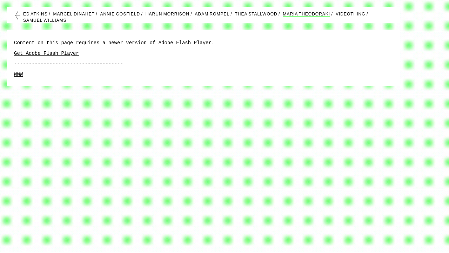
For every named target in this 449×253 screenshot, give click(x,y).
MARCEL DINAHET (73, 14)
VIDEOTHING (351, 14)
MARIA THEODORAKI (306, 14)
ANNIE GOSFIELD (120, 14)
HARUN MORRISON (167, 14)
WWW (18, 74)
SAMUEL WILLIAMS (45, 20)
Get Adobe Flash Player (46, 53)
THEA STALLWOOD (256, 14)
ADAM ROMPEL (212, 14)
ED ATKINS (35, 14)
